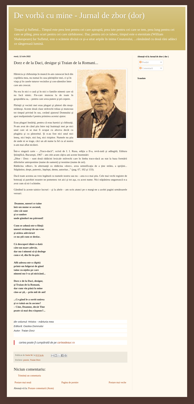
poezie (26, 360)
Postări (144, 62)
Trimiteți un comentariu (29, 375)
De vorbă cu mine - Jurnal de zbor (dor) (79, 15)
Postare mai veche (117, 382)
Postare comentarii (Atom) (41, 388)
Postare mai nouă (23, 382)
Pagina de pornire (69, 382)
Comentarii (146, 68)
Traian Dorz (35, 360)
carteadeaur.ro (66, 342)
